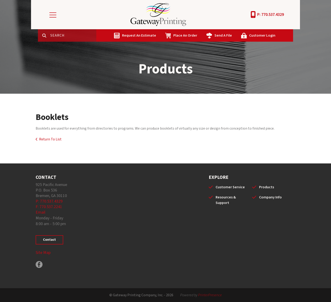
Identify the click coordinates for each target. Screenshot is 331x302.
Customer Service (230, 187)
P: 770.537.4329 (270, 14)
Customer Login (262, 35)
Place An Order (185, 35)
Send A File (223, 35)
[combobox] (73, 35)
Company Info (270, 197)
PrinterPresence (210, 295)
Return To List (50, 139)
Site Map (43, 253)
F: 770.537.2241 (49, 207)
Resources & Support (226, 200)
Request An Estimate (139, 35)
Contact (49, 239)
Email (40, 212)
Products (266, 187)
